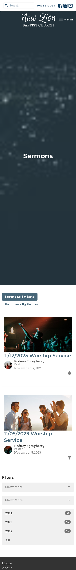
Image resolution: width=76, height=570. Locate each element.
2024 (38, 513)
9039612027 (46, 5)
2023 (38, 522)
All (7, 540)
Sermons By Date (20, 297)
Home (7, 563)
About (7, 568)
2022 (38, 531)
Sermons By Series (22, 304)
